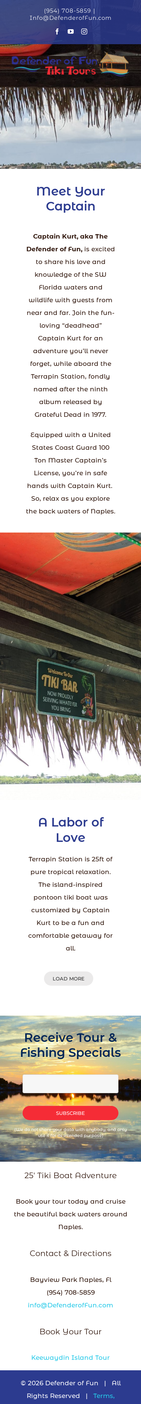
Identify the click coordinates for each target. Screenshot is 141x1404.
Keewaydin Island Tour (70, 1357)
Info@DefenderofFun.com (71, 17)
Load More (69, 979)
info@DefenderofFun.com (70, 1305)
